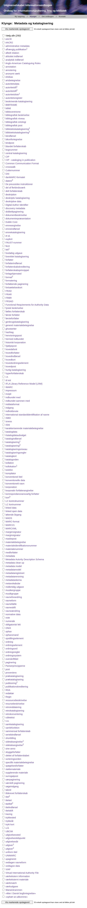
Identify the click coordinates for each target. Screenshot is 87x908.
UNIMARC (10, 855)
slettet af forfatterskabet (17, 755)
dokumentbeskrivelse (16, 215)
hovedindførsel (12, 356)
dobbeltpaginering (14, 211)
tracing (8, 814)
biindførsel (10, 136)
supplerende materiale (16, 772)
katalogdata (11, 432)
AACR (8, 39)
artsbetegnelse (12, 80)
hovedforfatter (12, 353)
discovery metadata (15, 208)
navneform (10, 600)
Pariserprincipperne (15, 666)
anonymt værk (12, 73)
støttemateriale (12, 769)
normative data (12, 614)
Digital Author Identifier (16, 205)
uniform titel (11, 852)
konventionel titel (13, 477)
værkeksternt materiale (16, 879)
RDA (7, 690)
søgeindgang (12, 786)
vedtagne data (12, 866)
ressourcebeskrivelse (16, 700)
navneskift (10, 607)
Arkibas (9, 77)
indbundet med (12, 397)
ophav (8, 631)
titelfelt (9, 804)
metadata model (13, 566)
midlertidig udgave (14, 587)
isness (8, 421)
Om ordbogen (48, 16)
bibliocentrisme (13, 112)
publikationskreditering (16, 686)
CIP (7, 156)
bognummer (11, 150)
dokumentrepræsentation (18, 218)
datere (9, 181)
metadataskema (13, 580)
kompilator (10, 473)
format (9, 277)
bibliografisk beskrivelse (17, 115)
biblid (8, 108)
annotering (10, 70)
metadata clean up (14, 562)
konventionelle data (15, 480)
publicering (11, 683)
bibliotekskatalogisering (17, 129)
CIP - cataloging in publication (20, 160)
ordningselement (13, 645)
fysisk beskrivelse (14, 308)
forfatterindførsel (13, 263)
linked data (10, 508)
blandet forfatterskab (15, 146)
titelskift (9, 810)
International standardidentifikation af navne (27, 414)
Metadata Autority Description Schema (24, 559)
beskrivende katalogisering (18, 101)
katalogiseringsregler (15, 452)
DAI (7, 174)
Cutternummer (12, 170)
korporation (11, 487)
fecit (7, 246)
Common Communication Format (22, 163)
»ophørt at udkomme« (16, 897)
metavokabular (12, 583)
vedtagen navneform (15, 862)
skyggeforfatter (12, 752)
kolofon (9, 470)
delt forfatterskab (13, 191)
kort (7, 497)
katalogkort (10, 456)
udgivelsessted (12, 835)
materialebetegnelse (15, 542)
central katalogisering (16, 153)
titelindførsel (11, 807)
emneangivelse (13, 225)
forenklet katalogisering (17, 256)
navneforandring (13, 597)
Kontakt (62, 16)
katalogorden (12, 459)
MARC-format (12, 521)
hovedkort (10, 359)
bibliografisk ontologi (15, 122)
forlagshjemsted (13, 273)
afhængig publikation (16, 49)
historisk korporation (15, 342)
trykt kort (9, 824)
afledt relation (12, 53)
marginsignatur (12, 535)
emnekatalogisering (15, 232)
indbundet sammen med (17, 401)
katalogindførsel (13, 438)
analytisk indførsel (14, 60)
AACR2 (9, 42)
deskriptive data (13, 201)
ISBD (8, 418)
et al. (7, 236)
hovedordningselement (16, 363)
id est (8, 380)
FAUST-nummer (13, 242)
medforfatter (11, 552)
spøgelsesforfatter (14, 765)
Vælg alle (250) (11, 35)
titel (7, 797)
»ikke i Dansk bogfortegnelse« (20, 893)
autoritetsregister (13, 98)
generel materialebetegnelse (19, 325)
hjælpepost (10, 346)
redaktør (9, 693)
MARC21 (10, 525)
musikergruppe (12, 590)
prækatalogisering (14, 676)
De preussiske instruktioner (19, 184)
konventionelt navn (14, 483)
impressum (10, 390)
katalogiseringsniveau (16, 449)
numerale (10, 621)
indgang (9, 408)
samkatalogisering (14, 724)
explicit (8, 239)
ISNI (7, 425)
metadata (10, 556)
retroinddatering (13, 707)
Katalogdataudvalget (15, 435)
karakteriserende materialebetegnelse (24, 428)
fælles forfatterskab (15, 311)
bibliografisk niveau (15, 118)
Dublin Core (11, 222)
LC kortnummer (13, 504)
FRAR (8, 294)
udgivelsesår (11, 841)
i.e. (6, 377)
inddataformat (12, 404)
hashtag (9, 332)
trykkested (10, 817)
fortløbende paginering (16, 284)
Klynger (33, 16)
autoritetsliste (12, 94)
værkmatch (11, 883)
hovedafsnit (11, 349)
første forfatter (12, 315)
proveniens (10, 672)
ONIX (8, 628)
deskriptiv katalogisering (17, 198)
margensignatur (13, 532)
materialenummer (14, 549)
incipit (8, 394)
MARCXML (11, 528)
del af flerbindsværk (15, 187)
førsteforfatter (12, 318)
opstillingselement (14, 638)
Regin (8, 697)
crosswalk (10, 167)
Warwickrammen (13, 890)
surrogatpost (11, 776)
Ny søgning (20, 16)
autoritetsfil (11, 87)
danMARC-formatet (15, 177)
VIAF (8, 869)
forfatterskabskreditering (17, 267)
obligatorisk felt (13, 624)
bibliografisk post (13, 125)
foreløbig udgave (13, 253)
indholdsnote (11, 411)
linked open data (13, 511)
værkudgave (11, 886)
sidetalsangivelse (14, 741)
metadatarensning (14, 576)
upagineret (10, 859)
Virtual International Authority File (22, 873)
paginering (10, 662)
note (7, 617)
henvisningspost (13, 335)
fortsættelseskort (13, 287)
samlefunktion (12, 727)
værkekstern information (17, 876)
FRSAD (9, 301)
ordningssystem (13, 655)
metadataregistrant (14, 573)
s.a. (7, 721)
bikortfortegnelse (13, 139)
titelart (8, 800)
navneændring (12, 611)
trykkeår (9, 821)
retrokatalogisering (14, 710)
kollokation (11, 466)
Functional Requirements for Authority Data (27, 305)
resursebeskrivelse (14, 703)
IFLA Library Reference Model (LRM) (23, 383)
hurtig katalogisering (15, 370)
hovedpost (10, 366)
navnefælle (10, 604)
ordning (9, 642)
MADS (8, 518)
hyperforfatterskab (14, 373)
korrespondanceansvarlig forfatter (22, 494)
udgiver (9, 845)
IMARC (9, 387)
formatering (11, 280)
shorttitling (10, 738)
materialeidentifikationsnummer (21, 545)
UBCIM (9, 831)
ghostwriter (10, 329)
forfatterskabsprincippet (17, 270)
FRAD (8, 291)
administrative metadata (17, 46)
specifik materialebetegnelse (19, 762)
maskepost (10, 538)
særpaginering (12, 779)
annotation (10, 66)
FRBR (8, 298)
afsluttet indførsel (14, 56)
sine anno (10, 748)
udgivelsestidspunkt (15, 838)
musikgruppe (11, 593)
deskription (10, 194)
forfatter (9, 260)
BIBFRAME (11, 105)
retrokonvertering (14, 714)
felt (7, 249)
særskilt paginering (14, 783)
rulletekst (10, 717)
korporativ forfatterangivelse (19, 490)
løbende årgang (13, 514)
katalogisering (12, 442)
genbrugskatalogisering (17, 322)
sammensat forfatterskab (17, 731)
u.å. (7, 828)
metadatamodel (13, 569)
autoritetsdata (12, 84)
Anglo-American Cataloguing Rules (23, 63)
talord (8, 790)
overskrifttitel (11, 659)
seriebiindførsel (13, 734)
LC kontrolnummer (14, 501)
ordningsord (11, 648)
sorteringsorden (13, 759)
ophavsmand (11, 635)
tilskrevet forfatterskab (16, 793)
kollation (9, 463)
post (7, 669)
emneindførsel (12, 229)
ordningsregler (12, 652)
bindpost (9, 143)
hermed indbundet (14, 339)
